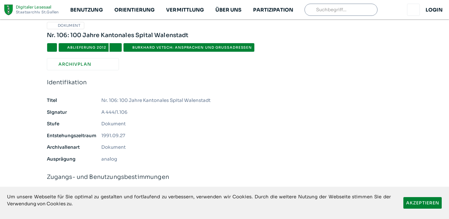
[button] (86, 10)
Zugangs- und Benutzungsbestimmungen (224, 177)
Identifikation (224, 82)
